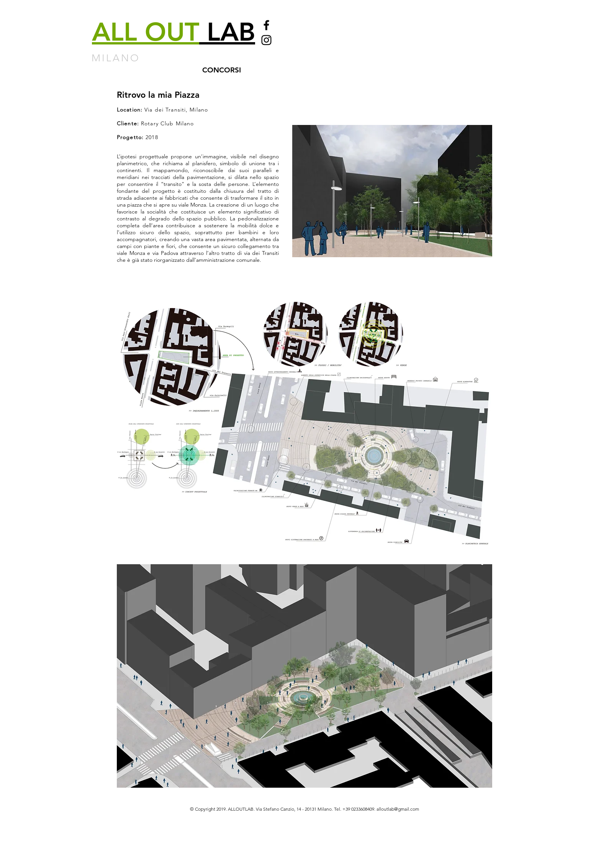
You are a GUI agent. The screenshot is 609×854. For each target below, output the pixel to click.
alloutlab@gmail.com (398, 809)
